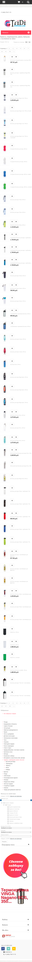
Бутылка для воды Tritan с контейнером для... (21, 594)
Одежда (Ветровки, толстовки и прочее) (14, 750)
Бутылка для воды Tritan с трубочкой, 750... (20, 491)
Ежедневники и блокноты (10, 724)
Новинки (6, 787)
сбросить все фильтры (16, 796)
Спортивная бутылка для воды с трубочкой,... (21, 237)
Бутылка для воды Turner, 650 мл (18, 275)
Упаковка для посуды (13, 819)
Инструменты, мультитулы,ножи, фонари (14, 757)
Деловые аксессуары (9, 736)
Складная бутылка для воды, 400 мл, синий (20, 174)
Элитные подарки (8, 783)
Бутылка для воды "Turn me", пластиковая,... (20, 682)
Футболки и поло (8, 752)
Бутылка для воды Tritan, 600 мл (17, 199)
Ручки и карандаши (9, 746)
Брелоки (6, 771)
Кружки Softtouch (12, 811)
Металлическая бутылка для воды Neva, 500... (21, 453)
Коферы (8, 769)
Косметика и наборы (9, 756)
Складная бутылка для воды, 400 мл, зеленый (21, 187)
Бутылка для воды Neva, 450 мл (17, 415)
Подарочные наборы (9, 781)
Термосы (8, 765)
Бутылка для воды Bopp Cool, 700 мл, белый (20, 110)
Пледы (5, 773)
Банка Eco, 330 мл (14, 632)
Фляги (7, 767)
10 (9, 51)
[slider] (31, 800)
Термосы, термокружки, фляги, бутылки (14, 759)
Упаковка (6, 742)
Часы (5, 740)
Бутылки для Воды (10, 761)
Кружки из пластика (13, 809)
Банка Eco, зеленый (14, 657)
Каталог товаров (8, 803)
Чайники (10, 821)
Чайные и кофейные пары (15, 823)
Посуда (6, 722)
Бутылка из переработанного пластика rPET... (21, 60)
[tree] (16, 813)
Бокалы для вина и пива (14, 817)
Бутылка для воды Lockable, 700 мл (18, 670)
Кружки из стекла (12, 815)
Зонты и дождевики (9, 734)
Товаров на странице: (19, 42)
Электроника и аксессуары (11, 738)
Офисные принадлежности (11, 730)
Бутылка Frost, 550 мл (15, 364)
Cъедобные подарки (9, 785)
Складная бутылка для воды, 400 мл (18, 149)
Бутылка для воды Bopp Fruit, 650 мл (19, 478)
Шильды (6, 753)
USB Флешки (7, 775)
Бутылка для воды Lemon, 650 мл (18, 339)
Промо (5, 732)
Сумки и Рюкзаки (8, 726)
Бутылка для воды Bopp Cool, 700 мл (19, 98)
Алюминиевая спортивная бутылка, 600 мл (20, 313)
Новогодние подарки (9, 744)
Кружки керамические (13, 807)
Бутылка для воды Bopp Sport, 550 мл (19, 377)
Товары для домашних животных (12, 789)
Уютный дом (7, 728)
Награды (6, 779)
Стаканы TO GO (12, 813)
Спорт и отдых (7, 747)
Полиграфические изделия (11, 777)
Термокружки (9, 763)
